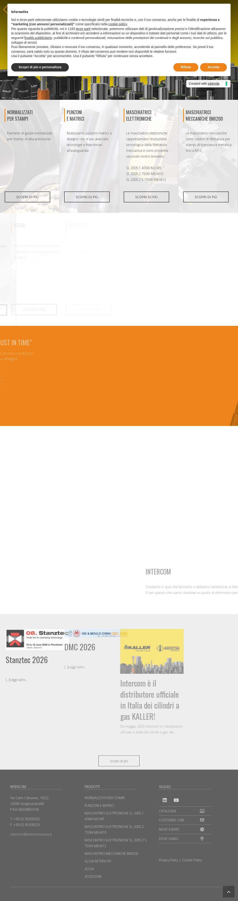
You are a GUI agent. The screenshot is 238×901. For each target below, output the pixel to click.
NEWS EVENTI (169, 829)
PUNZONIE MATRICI (75, 115)
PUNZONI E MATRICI (99, 805)
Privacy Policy (168, 860)
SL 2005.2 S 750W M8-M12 (146, 179)
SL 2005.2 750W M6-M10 (144, 174)
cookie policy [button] (118, 24)
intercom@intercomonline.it (31, 834)
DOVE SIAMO (168, 838)
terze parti (83, 29)
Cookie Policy (192, 860)
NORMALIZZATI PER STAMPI (20, 115)
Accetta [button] (213, 67)
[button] (229, 892)
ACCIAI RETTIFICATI (98, 861)
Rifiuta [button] (186, 67)
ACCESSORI (93, 876)
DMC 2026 (36, 647)
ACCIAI (89, 869)
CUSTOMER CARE (172, 820)
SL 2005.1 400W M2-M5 (143, 168)
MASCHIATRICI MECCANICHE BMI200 (204, 115)
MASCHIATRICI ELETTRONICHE (139, 115)
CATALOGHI (167, 811)
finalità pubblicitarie (38, 38)
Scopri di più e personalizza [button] (40, 67)
